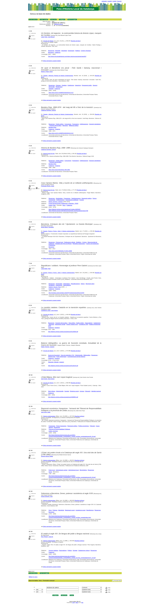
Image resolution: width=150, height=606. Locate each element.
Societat (66, 391)
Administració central (61, 470)
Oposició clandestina (95, 124)
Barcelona (51, 52)
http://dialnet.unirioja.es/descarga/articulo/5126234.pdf (63, 365)
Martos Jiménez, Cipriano (56, 201)
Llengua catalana (53, 550)
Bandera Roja (52, 127)
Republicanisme (75, 283)
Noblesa (77, 50)
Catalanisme (97, 323)
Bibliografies (87, 355)
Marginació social (70, 510)
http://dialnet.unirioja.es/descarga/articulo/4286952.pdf (63, 397)
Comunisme (68, 124)
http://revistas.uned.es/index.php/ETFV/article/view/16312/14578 (66, 293)
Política (70, 550)
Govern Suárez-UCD (72, 324)
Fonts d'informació (61, 356)
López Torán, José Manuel (48, 37)
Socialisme (52, 285)
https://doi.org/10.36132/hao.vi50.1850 (59, 169)
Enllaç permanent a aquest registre (52, 60)
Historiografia (79, 355)
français (119, 1)
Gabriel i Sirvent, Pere (55, 287)
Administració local (73, 470)
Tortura (94, 198)
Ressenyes (51, 50)
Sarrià (50, 472)
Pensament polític (87, 85)
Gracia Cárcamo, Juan (47, 496)
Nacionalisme (67, 285)
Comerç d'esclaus (86, 50)
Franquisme (75, 124)
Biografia (57, 50)
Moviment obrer (90, 283)
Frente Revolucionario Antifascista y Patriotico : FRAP (63, 203)
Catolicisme (71, 85)
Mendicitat (61, 510)
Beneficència (89, 510)
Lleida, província (53, 431)
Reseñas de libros (75, 41)
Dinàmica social (74, 391)
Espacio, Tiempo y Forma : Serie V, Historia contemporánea (59, 231)
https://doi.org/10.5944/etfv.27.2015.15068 (60, 251)
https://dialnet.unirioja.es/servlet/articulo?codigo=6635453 (64, 209)
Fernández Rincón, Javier (47, 186)
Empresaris (71, 50)
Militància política (73, 125)
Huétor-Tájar (52, 205)
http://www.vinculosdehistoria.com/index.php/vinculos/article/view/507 (67, 56)
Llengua (82, 391)
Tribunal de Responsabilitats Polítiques (59, 429)
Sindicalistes (59, 198)
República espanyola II (79, 243)
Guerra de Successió (54, 355)
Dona (50, 510)
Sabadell (51, 88)
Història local (51, 356)
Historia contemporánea (49, 416)
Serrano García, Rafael (47, 456)
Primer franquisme (61, 426)
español (110, 1)
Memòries (65, 125)
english (114, 1)
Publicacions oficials (69, 242)
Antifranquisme (84, 124)
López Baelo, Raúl (46, 268)
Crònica (81, 200)
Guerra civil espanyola (92, 243)
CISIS (73, 602)
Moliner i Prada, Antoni (47, 71)
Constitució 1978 (83, 324)
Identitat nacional (96, 391)
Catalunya (57, 52)
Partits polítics (60, 124)
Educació (87, 391)
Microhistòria (83, 470)
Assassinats (52, 200)
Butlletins (78, 242)
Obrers (83, 283)
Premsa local (59, 242)
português (104, 1)
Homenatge (59, 283)
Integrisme (78, 85)
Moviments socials (60, 324)
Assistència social (80, 510)
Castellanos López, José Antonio (49, 310)
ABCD (76, 602)
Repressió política (86, 198)
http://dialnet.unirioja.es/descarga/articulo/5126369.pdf (63, 331)
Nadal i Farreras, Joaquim (47, 346)
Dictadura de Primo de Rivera (63, 243)
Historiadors (66, 283)
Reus (64, 205)
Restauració (59, 87)
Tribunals (92, 426)
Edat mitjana (51, 391)
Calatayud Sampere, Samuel (48, 110)
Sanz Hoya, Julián (45, 412)
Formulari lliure (117, 580)
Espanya (57, 129)
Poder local (52, 470)
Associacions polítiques (71, 200)
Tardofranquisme (76, 198)
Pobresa (55, 510)
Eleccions (51, 324)
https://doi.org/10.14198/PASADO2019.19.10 (61, 92)
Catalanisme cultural (84, 550)
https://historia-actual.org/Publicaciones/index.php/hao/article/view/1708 (68, 210)
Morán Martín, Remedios (47, 227)
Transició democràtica (55, 125)
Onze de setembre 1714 (67, 355)
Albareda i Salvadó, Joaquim (56, 362)
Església (64, 85)
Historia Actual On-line (49, 153)
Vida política (71, 323)
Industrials (64, 50)
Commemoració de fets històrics (76, 356)
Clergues (58, 85)
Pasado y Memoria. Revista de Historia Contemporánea (58, 75)
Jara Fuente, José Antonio (47, 379)
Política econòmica (83, 426)
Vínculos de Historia (48, 41)
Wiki (82, 602)
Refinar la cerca (58, 24)
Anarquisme (59, 285)
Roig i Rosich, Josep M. (47, 536)
